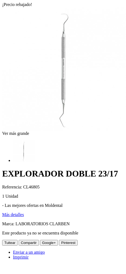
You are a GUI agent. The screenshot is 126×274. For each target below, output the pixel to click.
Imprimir (21, 257)
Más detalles (13, 214)
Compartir (29, 243)
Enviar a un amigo (29, 252)
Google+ (49, 243)
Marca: (8, 223)
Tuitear (9, 243)
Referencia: (12, 187)
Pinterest (68, 243)
